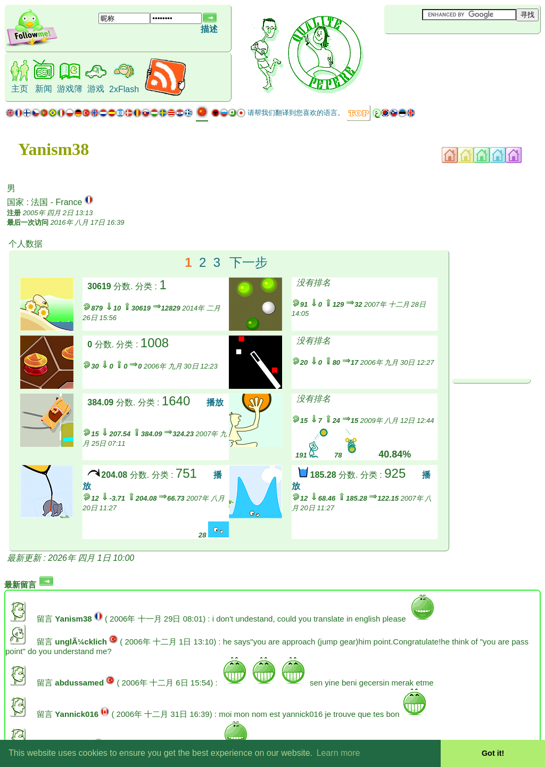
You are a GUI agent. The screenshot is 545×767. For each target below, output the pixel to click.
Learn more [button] (338, 752)
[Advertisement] (447, 52)
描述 (209, 29)
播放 (215, 402)
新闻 (43, 88)
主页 (19, 88)
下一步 (248, 262)
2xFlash (124, 89)
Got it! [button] (493, 753)
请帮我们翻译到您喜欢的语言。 (295, 113)
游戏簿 (69, 88)
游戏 (95, 88)
